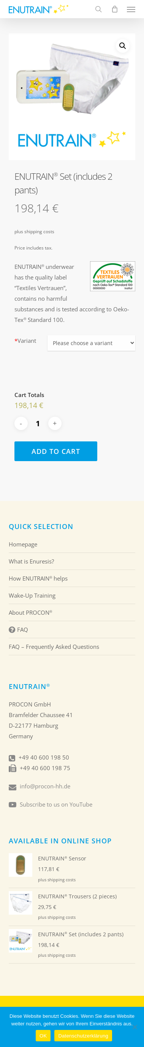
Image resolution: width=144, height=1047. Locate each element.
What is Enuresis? (31, 561)
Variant (25, 340)
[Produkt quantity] (38, 423)
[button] (131, 9)
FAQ (18, 629)
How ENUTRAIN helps (38, 578)
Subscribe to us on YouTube (56, 804)
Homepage (23, 544)
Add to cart (56, 451)
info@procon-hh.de (45, 786)
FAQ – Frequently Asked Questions (54, 646)
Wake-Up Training (32, 595)
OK (43, 1036)
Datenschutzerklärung (83, 1036)
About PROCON (30, 612)
